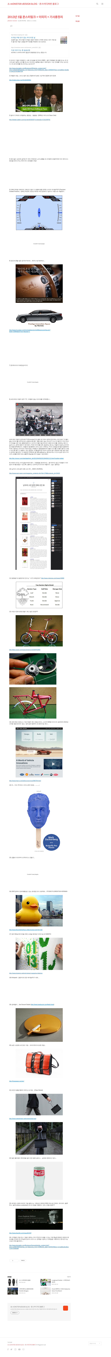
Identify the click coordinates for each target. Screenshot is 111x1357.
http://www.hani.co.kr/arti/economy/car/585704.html (25, 781)
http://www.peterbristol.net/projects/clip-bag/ (22, 1118)
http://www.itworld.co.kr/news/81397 (20, 1233)
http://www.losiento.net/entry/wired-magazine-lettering (25, 973)
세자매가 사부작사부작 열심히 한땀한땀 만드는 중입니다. (29, 52)
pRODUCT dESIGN (12, 21)
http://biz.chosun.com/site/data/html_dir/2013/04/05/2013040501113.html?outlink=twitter (36, 458)
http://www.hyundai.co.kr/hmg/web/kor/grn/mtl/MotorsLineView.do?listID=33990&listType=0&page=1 (29, 330)
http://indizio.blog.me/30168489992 (20, 80)
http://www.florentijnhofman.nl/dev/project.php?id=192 (25, 930)
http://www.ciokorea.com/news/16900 (52, 578)
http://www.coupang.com (17, 35)
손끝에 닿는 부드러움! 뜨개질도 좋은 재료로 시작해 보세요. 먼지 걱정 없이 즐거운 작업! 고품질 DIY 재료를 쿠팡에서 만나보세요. (33, 41)
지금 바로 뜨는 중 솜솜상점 (20, 50)
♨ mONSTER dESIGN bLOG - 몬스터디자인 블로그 (33, 3)
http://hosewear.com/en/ (16, 1081)
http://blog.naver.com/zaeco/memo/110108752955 (24, 650)
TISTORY (10, 1342)
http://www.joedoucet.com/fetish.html (42, 1004)
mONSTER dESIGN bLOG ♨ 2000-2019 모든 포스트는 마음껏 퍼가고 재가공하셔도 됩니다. (33, 1309)
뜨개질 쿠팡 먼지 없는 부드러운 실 (23, 37)
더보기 (69, 1277)
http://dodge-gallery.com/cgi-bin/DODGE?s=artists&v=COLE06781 (29, 119)
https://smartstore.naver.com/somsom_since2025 (24, 47)
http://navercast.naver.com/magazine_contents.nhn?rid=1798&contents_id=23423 (34, 473)
